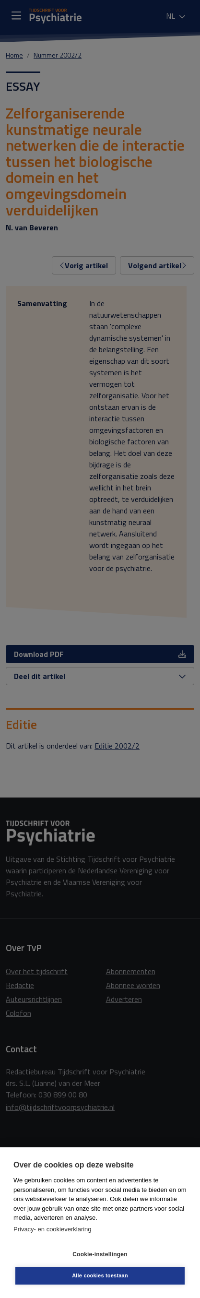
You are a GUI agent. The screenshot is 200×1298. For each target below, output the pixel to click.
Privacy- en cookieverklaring (52, 1229)
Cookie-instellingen (99, 1254)
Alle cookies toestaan (100, 1275)
